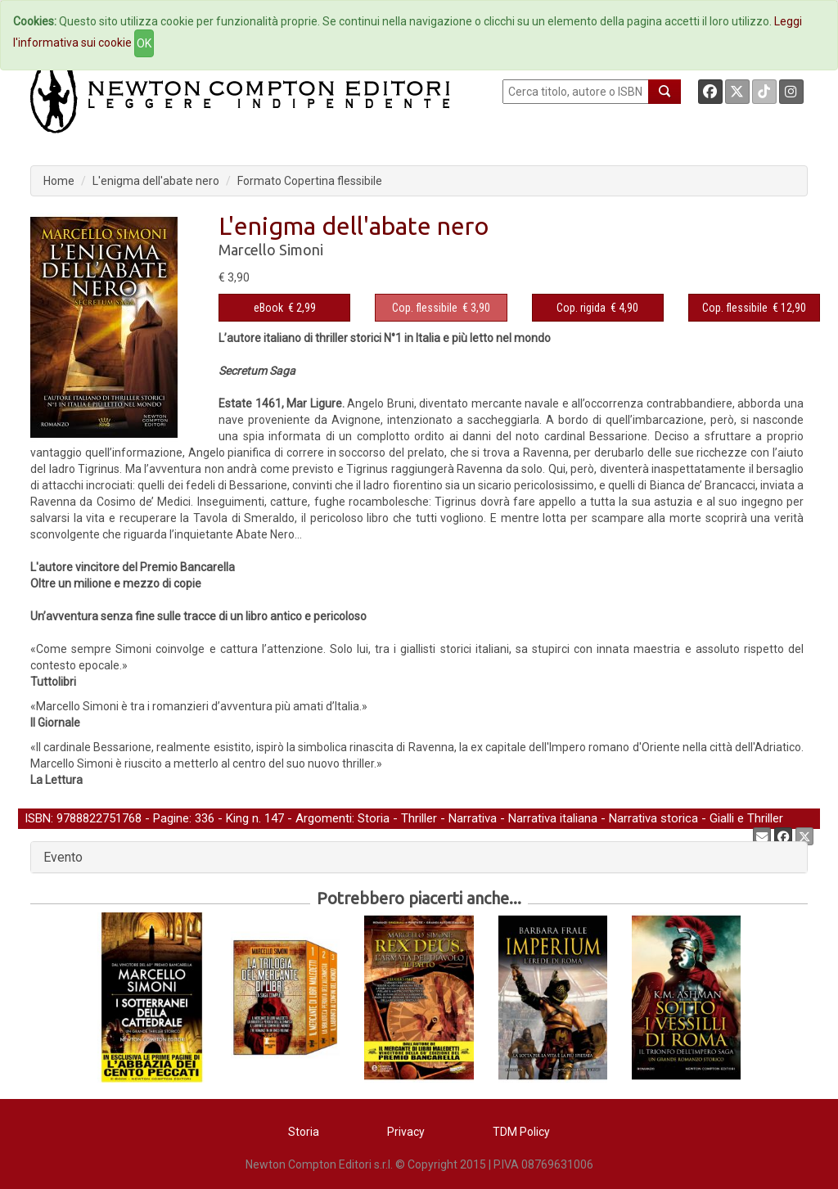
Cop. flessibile (424, 307)
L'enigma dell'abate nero (155, 180)
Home (58, 180)
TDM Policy (521, 1131)
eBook (268, 307)
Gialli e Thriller (746, 818)
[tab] (419, 857)
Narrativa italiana (552, 818)
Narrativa (472, 818)
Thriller (419, 818)
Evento (63, 857)
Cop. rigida (581, 307)
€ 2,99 (285, 307)
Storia (374, 818)
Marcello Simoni (271, 249)
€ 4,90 (597, 307)
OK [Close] (144, 43)
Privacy (406, 1131)
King (237, 818)
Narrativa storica (653, 818)
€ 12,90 (754, 307)
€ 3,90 (441, 307)
